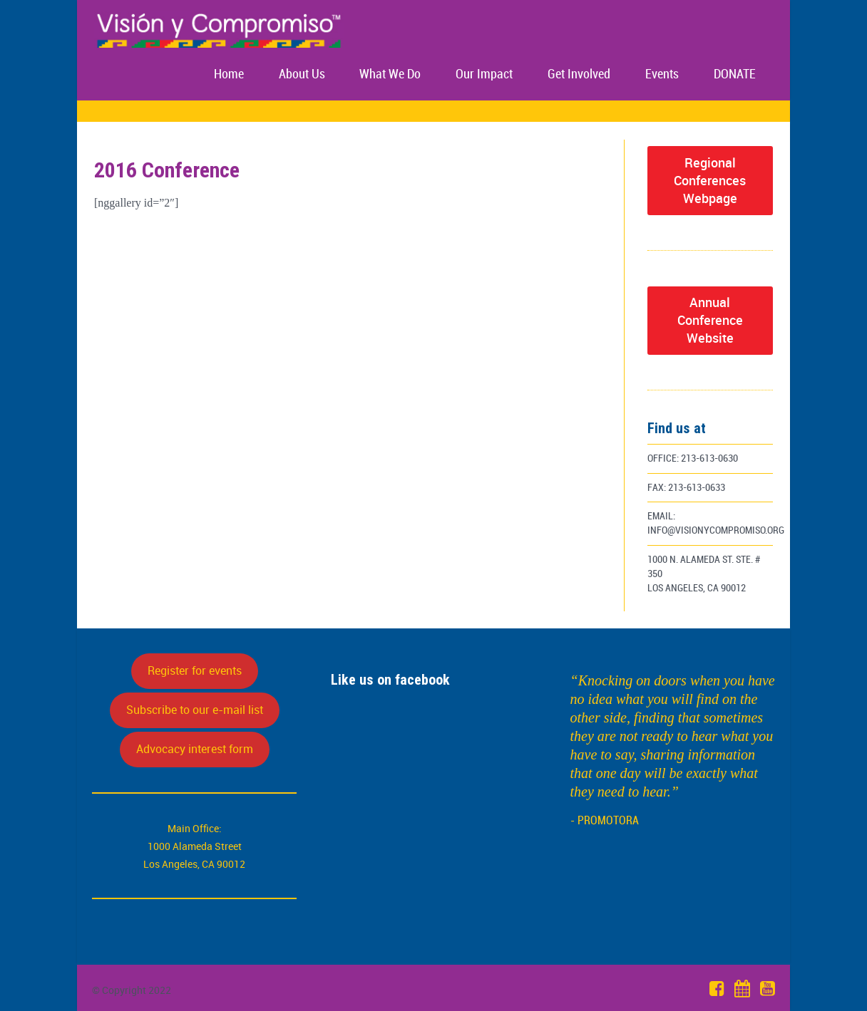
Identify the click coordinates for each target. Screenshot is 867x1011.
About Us (302, 74)
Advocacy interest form (194, 749)
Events (662, 74)
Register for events (195, 670)
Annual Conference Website (710, 320)
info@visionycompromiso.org (715, 530)
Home (229, 74)
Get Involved (579, 74)
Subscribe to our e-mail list (194, 709)
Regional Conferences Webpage (710, 180)
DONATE (735, 74)
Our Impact (484, 74)
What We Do (390, 74)
